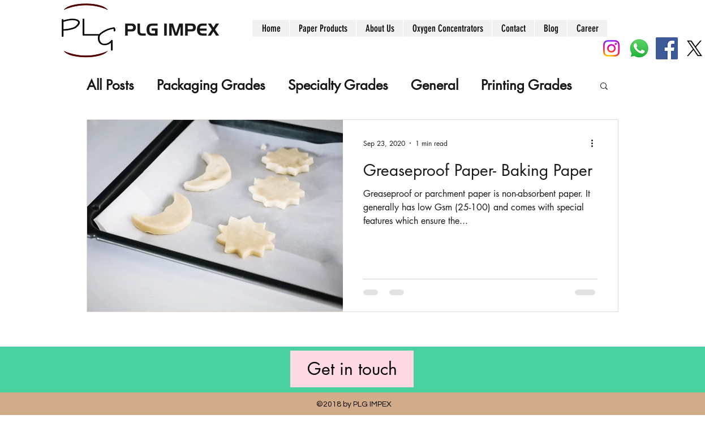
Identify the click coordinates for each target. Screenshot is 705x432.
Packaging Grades (211, 85)
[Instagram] (611, 48)
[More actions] (596, 143)
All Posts (110, 85)
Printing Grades (526, 85)
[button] (604, 87)
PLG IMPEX (171, 28)
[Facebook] (667, 48)
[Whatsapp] (639, 48)
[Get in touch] (352, 369)
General (434, 85)
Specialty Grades (338, 85)
